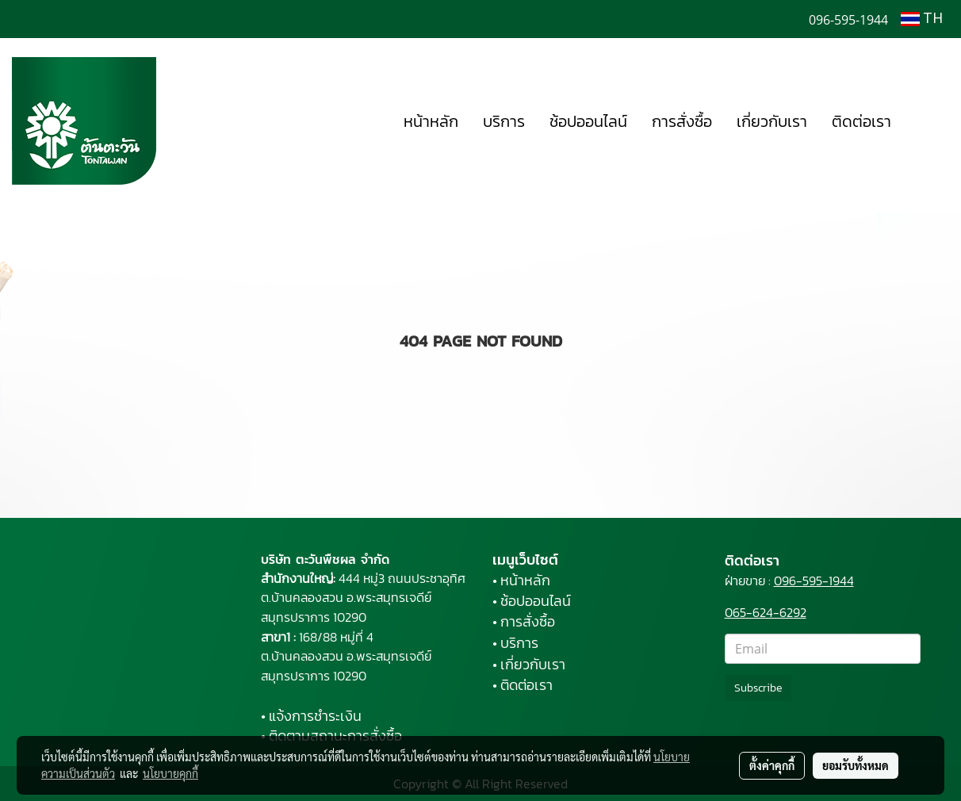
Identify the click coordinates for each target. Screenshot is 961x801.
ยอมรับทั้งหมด (855, 765)
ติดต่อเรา (861, 121)
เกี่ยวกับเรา (772, 121)
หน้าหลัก (431, 121)
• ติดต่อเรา (522, 685)
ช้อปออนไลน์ (588, 121)
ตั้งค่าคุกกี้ (771, 765)
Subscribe (758, 688)
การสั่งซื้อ (682, 121)
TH (922, 19)
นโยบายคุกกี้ (170, 773)
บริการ (504, 121)
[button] (927, 121)
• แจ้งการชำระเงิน (311, 715)
